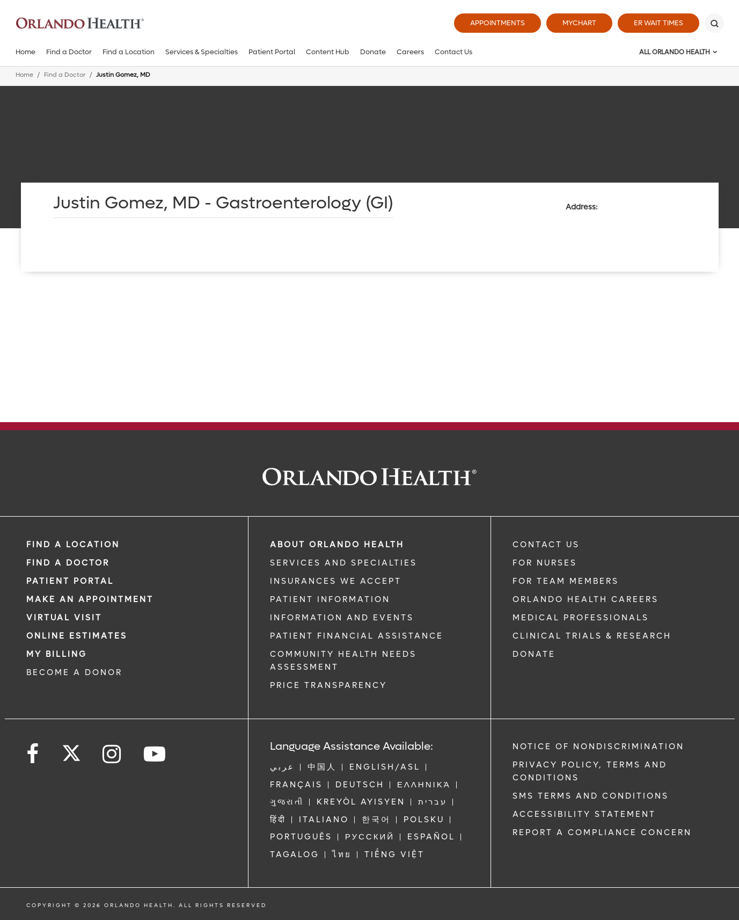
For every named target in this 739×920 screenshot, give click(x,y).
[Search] (714, 23)
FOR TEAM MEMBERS (566, 581)
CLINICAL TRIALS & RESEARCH (592, 636)
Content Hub (327, 51)
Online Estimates (76, 636)
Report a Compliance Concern (602, 832)
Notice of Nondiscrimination (598, 746)
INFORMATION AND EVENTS (342, 617)
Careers (410, 51)
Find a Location (129, 51)
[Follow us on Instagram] (112, 754)
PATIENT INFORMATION (330, 599)
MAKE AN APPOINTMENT (89, 599)
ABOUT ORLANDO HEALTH (337, 544)
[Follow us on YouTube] (155, 754)
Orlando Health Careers (585, 599)
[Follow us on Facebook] (33, 754)
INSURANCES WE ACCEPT (335, 581)
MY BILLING (56, 654)
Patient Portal (271, 51)
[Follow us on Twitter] (71, 749)
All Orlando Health (674, 52)
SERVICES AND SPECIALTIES (343, 562)
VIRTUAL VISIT (64, 617)
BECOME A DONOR (74, 672)
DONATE (534, 654)
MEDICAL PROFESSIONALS (581, 617)
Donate (373, 51)
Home (25, 51)
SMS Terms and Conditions (591, 796)
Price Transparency (328, 685)
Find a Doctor (69, 51)
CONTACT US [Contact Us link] (546, 544)
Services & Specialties (201, 51)
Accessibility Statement (584, 814)
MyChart (579, 22)
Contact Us (453, 51)
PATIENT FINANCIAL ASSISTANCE (356, 636)
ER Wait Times (658, 22)
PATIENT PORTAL (70, 581)
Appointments (497, 22)
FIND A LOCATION (73, 544)
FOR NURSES (545, 562)
